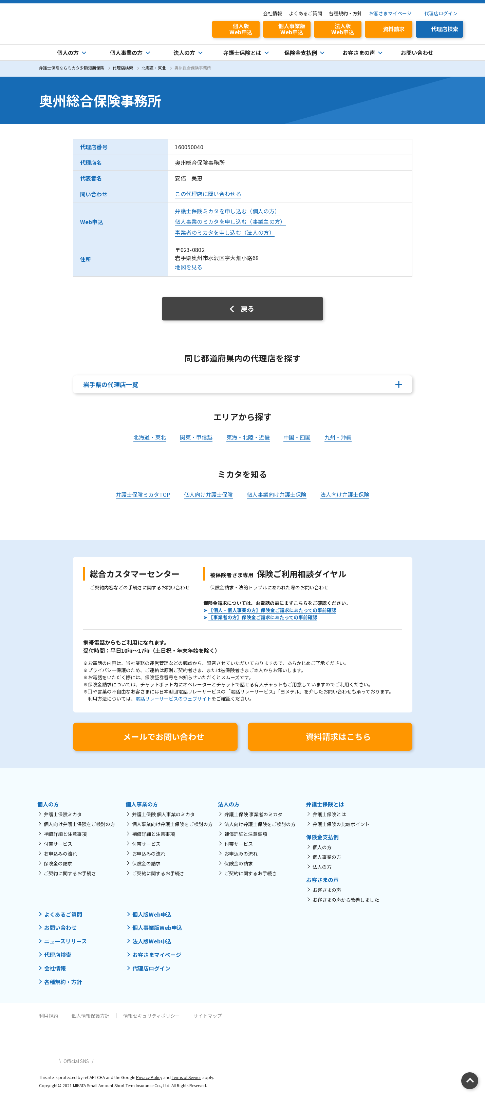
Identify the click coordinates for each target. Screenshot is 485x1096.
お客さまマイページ (390, 13)
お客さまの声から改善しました (346, 899)
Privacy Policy (149, 1075)
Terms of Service (187, 1075)
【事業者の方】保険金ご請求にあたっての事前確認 (262, 617)
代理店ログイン (441, 13)
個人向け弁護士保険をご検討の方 (79, 824)
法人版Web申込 (151, 941)
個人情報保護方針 (91, 1014)
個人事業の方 (327, 857)
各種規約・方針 (345, 13)
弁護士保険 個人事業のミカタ (163, 814)
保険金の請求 (58, 863)
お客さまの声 (327, 889)
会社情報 (272, 13)
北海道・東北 (154, 68)
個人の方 (322, 847)
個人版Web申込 (151, 914)
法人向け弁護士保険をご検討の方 (260, 824)
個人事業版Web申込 (157, 927)
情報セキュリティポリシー (151, 1014)
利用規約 (48, 1014)
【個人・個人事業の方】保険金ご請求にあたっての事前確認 (272, 610)
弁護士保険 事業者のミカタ (253, 814)
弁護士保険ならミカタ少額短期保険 (71, 68)
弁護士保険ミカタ (63, 814)
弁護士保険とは (329, 814)
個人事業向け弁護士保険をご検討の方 (172, 824)
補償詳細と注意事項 (65, 833)
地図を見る (189, 267)
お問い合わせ (417, 52)
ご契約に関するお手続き (70, 873)
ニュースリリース (65, 941)
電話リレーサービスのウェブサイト (173, 698)
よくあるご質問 (305, 13)
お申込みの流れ (60, 853)
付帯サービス (58, 843)
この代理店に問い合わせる (208, 194)
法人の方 (322, 866)
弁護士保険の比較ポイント (341, 824)
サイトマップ (207, 1014)
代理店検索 (123, 68)
